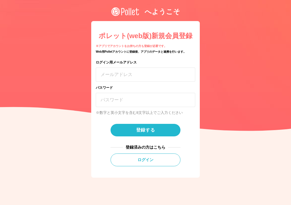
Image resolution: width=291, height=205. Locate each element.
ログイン (145, 159)
